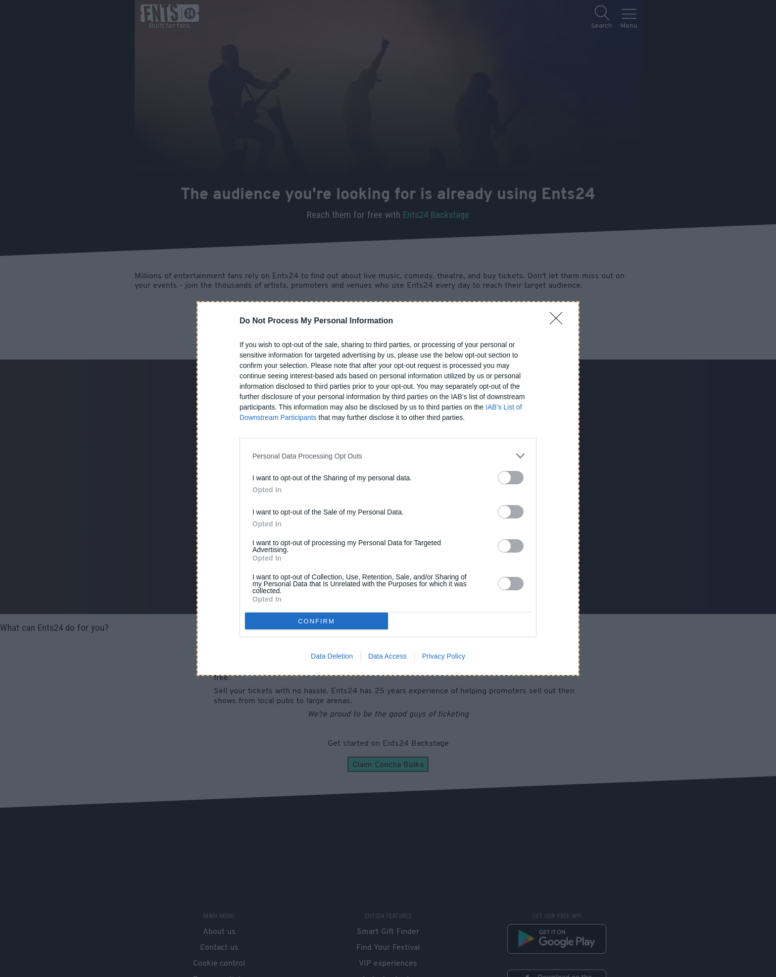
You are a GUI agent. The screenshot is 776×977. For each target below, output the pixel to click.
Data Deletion (332, 656)
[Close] (559, 321)
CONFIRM (316, 621)
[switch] (511, 477)
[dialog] (388, 488)
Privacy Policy (443, 656)
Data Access (387, 656)
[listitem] (388, 456)
